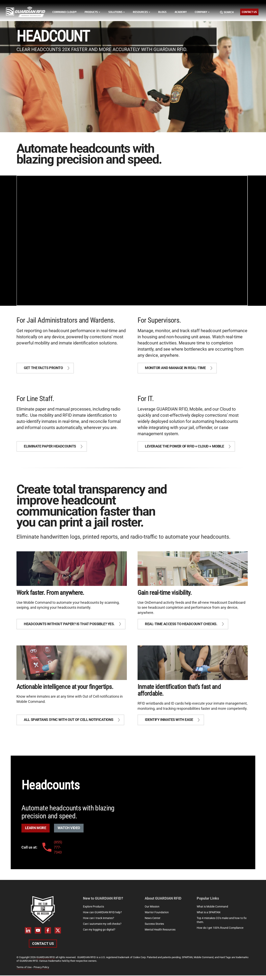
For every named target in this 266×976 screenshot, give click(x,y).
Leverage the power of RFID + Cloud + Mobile (184, 447)
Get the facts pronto (43, 368)
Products (92, 12)
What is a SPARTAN (208, 912)
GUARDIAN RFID (45, 957)
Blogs (162, 12)
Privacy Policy (41, 967)
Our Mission (152, 907)
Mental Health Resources (160, 930)
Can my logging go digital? (99, 930)
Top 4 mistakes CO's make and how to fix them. (222, 920)
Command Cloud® (64, 12)
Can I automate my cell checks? (102, 924)
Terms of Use (24, 967)
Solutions (116, 12)
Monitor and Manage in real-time (175, 368)
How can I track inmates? (98, 918)
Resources (141, 12)
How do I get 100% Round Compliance (220, 928)
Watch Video (69, 829)
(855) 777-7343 (51, 848)
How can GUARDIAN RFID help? (102, 912)
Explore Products (93, 907)
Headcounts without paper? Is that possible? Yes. (69, 624)
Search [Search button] (227, 12)
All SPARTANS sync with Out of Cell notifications (68, 720)
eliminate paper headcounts (50, 447)
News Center (152, 918)
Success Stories (154, 924)
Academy (181, 12)
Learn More (35, 829)
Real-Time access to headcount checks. (181, 624)
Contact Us (249, 12)
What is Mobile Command (212, 907)
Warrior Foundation (157, 912)
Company (202, 12)
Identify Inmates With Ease (169, 720)
